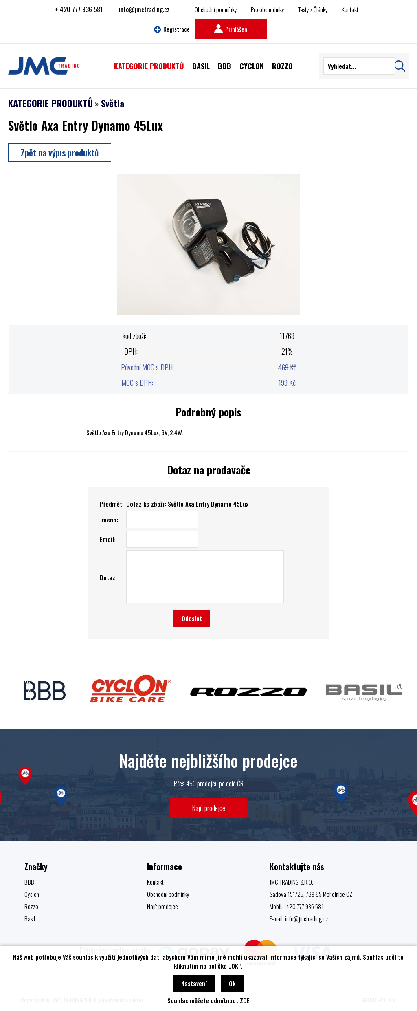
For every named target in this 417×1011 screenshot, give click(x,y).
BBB (29, 881)
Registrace (172, 28)
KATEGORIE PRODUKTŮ (50, 103)
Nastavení (194, 983)
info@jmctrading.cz (144, 9)
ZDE (245, 1000)
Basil (29, 918)
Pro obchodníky (267, 9)
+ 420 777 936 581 (79, 9)
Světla (112, 103)
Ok (232, 983)
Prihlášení (231, 28)
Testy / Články (313, 9)
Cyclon (31, 894)
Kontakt (350, 9)
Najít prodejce (208, 808)
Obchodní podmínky (216, 9)
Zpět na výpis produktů (60, 152)
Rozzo (31, 906)
